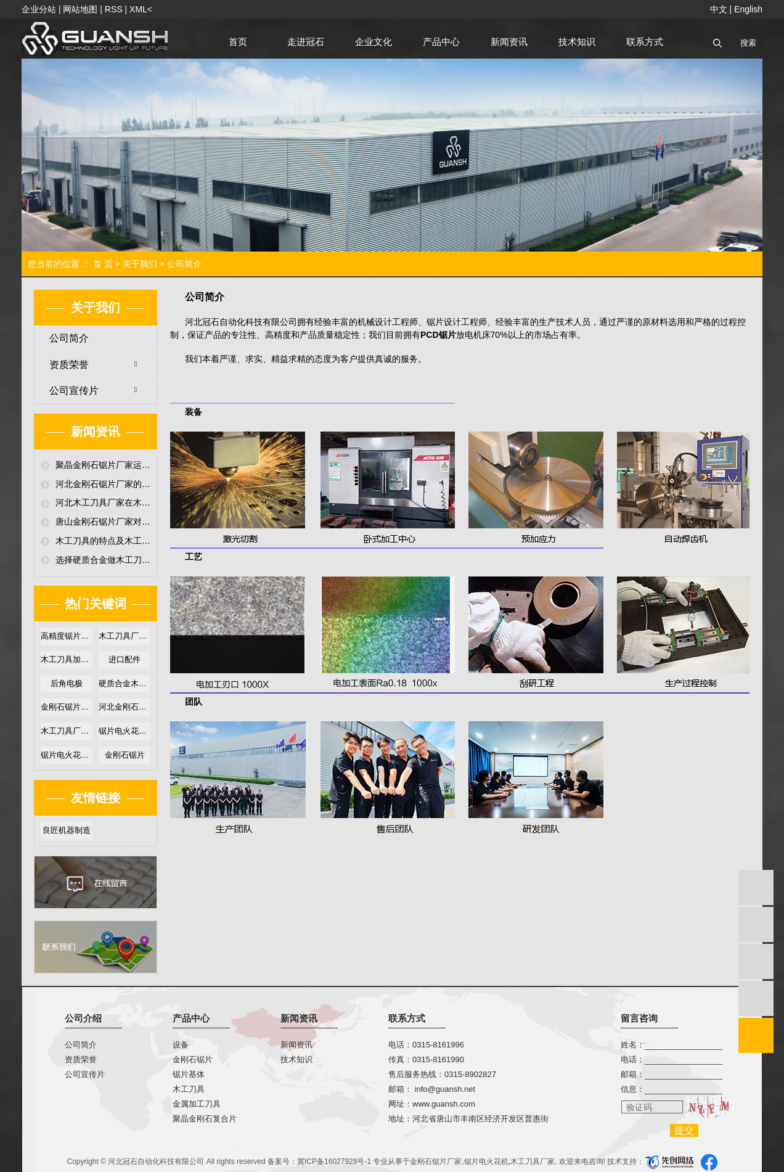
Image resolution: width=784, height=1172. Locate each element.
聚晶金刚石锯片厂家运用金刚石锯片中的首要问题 (102, 465)
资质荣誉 (69, 364)
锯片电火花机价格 (66, 755)
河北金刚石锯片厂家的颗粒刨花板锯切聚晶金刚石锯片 (102, 484)
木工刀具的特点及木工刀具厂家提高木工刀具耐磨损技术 (102, 541)
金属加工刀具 (197, 1103)
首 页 (103, 264)
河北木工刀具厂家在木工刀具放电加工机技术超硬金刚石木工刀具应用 (102, 502)
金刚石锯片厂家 (436, 1161)
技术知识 (576, 41)
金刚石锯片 (125, 755)
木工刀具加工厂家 (66, 659)
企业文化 (373, 41)
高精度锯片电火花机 (66, 636)
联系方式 (644, 41)
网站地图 (80, 9)
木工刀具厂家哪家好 (124, 636)
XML (138, 9)
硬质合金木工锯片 (124, 683)
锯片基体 (189, 1074)
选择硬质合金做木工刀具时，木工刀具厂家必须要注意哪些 (102, 560)
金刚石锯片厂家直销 (66, 706)
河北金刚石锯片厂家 (124, 706)
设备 (181, 1044)
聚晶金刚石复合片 (205, 1118)
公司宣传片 (74, 390)
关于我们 (140, 264)
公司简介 (69, 338)
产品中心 (441, 41)
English (748, 9)
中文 (718, 9)
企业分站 (39, 9)
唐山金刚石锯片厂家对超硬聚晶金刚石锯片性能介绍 (102, 522)
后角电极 (67, 683)
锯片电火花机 (486, 1161)
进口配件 (124, 659)
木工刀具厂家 (532, 1161)
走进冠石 (305, 41)
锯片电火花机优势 (124, 731)
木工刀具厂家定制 (66, 731)
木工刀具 (189, 1089)
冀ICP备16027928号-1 (334, 1161)
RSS (114, 9)
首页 (238, 41)
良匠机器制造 (67, 830)
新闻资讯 (509, 41)
